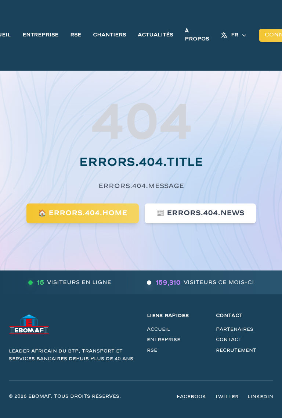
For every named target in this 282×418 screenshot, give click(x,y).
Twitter (227, 396)
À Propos (197, 35)
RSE (75, 35)
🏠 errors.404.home (82, 213)
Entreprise (40, 35)
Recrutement (236, 350)
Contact (229, 339)
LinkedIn (260, 396)
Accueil (158, 329)
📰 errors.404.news (200, 213)
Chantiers (109, 35)
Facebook (191, 396)
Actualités (155, 35)
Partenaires (234, 329)
